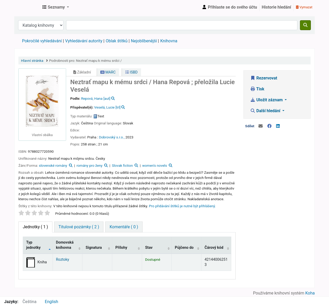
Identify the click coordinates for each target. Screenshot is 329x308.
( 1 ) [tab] (35, 226)
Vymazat (304, 7)
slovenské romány (53, 165)
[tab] (79, 227)
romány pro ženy (89, 165)
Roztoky (62, 259)
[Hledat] (305, 25)
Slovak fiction (122, 165)
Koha (310, 293)
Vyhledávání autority (83, 40)
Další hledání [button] (265, 110)
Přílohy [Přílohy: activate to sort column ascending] (121, 247)
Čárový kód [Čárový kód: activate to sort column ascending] (214, 247)
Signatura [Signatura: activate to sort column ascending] (94, 247)
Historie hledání (276, 7)
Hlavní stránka (32, 60)
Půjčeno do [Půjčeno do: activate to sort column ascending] (184, 247)
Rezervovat (263, 78)
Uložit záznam (267, 99)
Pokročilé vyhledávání (42, 40)
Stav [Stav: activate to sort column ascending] (149, 247)
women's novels (154, 165)
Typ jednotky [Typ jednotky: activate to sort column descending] (33, 245)
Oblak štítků (117, 40)
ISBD (131, 72)
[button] (55, 7)
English (51, 301)
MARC (108, 72)
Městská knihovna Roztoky (27, 7)
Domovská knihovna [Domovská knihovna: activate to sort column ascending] (65, 245)
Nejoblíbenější (144, 40)
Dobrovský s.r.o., (112, 137)
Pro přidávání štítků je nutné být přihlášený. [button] (182, 206)
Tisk (257, 88)
